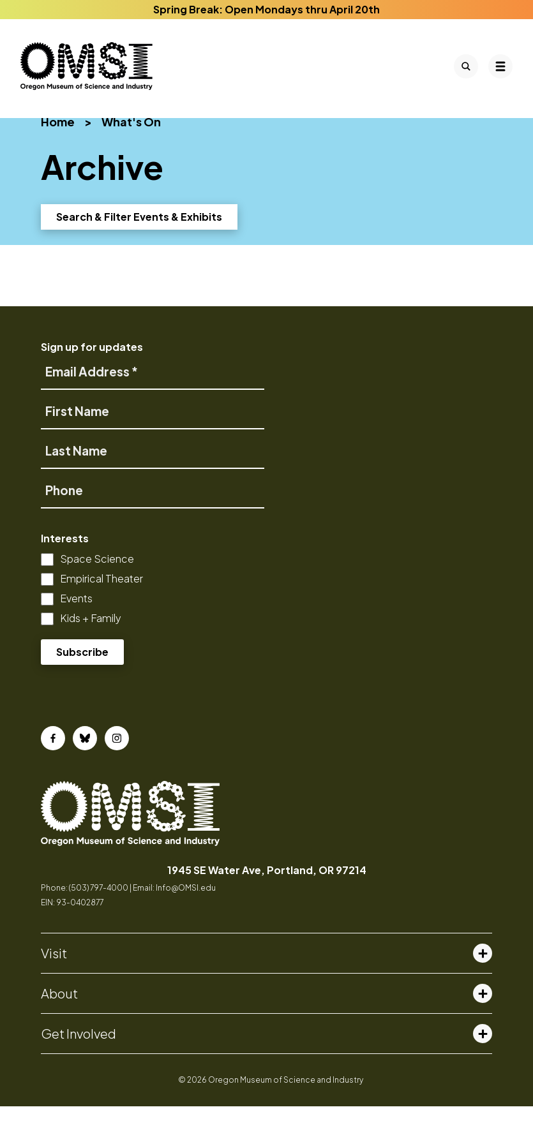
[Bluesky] (85, 760)
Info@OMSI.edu (186, 909)
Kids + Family (90, 639)
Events (76, 620)
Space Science (97, 580)
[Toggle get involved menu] (482, 1055)
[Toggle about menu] (482, 1015)
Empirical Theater (101, 600)
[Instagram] (117, 760)
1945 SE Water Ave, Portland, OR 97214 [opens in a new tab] (266, 891)
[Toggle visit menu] (482, 974)
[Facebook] (53, 760)
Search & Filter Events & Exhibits (139, 238)
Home (58, 143)
